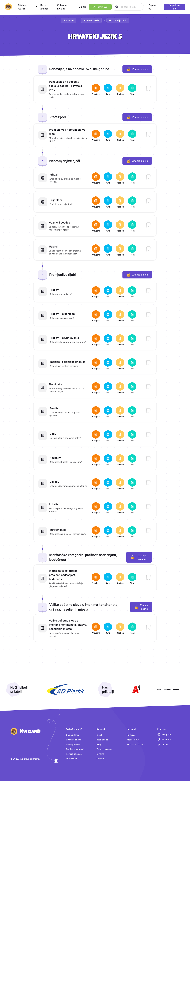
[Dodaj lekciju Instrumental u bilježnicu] (148, 531)
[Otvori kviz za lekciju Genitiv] (108, 411)
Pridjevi (55, 289)
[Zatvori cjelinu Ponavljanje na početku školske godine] (42, 69)
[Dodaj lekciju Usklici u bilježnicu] (148, 249)
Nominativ (55, 384)
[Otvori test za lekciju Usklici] (132, 250)
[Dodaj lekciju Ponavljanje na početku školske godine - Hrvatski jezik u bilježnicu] (148, 89)
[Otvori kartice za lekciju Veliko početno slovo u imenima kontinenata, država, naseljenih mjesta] (120, 628)
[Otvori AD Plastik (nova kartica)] (65, 689)
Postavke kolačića (136, 744)
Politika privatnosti (75, 749)
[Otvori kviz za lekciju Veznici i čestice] (108, 226)
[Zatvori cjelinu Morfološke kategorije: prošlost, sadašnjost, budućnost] (42, 557)
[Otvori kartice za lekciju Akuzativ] (120, 459)
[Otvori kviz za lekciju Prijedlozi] (108, 202)
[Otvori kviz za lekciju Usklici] (108, 250)
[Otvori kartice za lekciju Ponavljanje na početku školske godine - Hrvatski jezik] (120, 89)
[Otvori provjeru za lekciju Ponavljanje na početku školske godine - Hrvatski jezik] (96, 89)
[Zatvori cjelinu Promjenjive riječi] (42, 274)
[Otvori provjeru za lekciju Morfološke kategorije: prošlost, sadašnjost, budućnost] (96, 578)
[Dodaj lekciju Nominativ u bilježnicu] (148, 387)
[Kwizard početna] (8, 6)
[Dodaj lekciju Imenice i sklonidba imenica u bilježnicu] (148, 363)
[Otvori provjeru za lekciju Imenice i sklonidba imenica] (96, 363)
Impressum (71, 758)
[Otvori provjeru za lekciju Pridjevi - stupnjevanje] (96, 339)
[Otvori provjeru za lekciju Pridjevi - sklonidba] (96, 315)
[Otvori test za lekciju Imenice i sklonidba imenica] (132, 363)
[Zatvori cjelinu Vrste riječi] (42, 117)
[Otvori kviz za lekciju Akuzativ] (108, 459)
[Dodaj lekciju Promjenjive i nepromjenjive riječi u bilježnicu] (148, 134)
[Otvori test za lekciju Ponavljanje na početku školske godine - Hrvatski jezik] (132, 89)
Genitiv (54, 408)
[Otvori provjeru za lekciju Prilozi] (96, 178)
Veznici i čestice (59, 222)
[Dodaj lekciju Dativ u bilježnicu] (148, 435)
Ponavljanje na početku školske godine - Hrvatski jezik (65, 86)
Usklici (53, 246)
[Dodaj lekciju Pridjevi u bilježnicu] (148, 291)
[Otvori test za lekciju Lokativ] (132, 507)
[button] (28, 6)
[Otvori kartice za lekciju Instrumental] (120, 531)
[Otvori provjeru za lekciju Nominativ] (96, 387)
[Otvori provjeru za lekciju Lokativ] (96, 507)
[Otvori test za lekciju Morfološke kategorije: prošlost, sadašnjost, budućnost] (132, 578)
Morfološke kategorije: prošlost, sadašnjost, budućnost (63, 575)
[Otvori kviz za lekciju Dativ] (108, 435)
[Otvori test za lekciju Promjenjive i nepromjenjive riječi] (132, 135)
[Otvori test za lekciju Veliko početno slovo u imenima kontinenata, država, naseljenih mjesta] (132, 628)
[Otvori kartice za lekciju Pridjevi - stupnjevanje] (120, 339)
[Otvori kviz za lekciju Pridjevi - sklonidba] (108, 315)
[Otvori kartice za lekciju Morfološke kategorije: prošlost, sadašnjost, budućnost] (120, 578)
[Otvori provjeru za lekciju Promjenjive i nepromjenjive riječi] (96, 135)
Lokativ (54, 504)
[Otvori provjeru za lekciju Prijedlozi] (96, 202)
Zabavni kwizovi (104, 749)
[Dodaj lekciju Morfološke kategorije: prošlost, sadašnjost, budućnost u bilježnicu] (148, 578)
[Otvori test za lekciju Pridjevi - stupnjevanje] (132, 339)
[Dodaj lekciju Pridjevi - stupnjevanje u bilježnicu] (148, 339)
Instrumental (58, 529)
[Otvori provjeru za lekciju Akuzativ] (96, 459)
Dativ (53, 433)
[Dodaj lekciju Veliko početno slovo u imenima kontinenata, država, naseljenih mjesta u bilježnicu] (148, 627)
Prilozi (53, 174)
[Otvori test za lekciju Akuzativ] (132, 459)
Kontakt (100, 758)
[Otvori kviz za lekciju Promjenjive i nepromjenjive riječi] (108, 135)
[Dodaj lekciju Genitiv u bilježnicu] (148, 411)
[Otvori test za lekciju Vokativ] (132, 483)
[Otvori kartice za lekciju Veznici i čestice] (120, 226)
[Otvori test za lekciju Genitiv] (132, 411)
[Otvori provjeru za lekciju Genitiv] (96, 411)
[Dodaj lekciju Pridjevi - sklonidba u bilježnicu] (148, 315)
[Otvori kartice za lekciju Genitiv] (120, 411)
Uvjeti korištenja (73, 739)
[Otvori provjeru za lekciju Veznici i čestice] (96, 226)
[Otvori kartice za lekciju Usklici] (120, 250)
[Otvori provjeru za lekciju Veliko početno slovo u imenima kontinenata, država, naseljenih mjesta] (96, 628)
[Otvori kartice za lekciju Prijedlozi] (120, 202)
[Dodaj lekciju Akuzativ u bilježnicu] (148, 459)
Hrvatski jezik (91, 20)
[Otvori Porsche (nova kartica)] (168, 689)
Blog (98, 744)
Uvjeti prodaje (73, 744)
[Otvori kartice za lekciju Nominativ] (120, 387)
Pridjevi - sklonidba (62, 313)
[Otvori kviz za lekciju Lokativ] (108, 507)
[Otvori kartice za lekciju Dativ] (120, 435)
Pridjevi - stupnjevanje (64, 337)
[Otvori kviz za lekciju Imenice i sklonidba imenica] (108, 363)
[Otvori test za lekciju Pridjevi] (132, 291)
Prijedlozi (56, 200)
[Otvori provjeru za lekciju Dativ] (96, 435)
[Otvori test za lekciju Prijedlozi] (132, 202)
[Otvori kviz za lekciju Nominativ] (108, 387)
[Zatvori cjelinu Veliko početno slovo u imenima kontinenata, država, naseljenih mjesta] (42, 607)
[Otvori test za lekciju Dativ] (132, 435)
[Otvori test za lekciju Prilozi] (132, 178)
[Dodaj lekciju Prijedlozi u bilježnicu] (148, 201)
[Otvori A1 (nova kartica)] (136, 689)
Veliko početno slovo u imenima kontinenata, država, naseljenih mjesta (68, 624)
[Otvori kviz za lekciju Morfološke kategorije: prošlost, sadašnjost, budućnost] (108, 578)
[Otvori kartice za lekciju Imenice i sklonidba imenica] (120, 363)
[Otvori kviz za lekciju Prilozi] (108, 178)
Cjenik (99, 735)
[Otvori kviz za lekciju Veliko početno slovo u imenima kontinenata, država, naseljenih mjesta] (108, 628)
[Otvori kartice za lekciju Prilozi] (120, 178)
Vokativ (54, 481)
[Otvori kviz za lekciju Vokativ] (108, 483)
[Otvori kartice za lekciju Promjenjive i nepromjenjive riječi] (120, 135)
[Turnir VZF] (100, 7)
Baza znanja (102, 739)
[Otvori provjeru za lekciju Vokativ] (96, 483)
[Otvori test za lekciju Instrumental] (132, 531)
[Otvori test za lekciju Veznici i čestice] (132, 226)
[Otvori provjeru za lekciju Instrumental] (96, 531)
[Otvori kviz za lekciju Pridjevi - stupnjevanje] (108, 339)
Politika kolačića (74, 754)
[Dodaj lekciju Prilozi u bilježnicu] (148, 177)
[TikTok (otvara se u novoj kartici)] (162, 744)
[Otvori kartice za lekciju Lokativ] (120, 507)
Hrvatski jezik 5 (117, 20)
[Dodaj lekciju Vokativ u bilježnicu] (148, 483)
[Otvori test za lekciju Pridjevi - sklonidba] (132, 315)
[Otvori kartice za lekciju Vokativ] (120, 483)
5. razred (69, 20)
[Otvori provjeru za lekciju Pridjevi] (96, 291)
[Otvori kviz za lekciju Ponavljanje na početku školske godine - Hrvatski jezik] (108, 89)
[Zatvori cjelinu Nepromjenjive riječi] (42, 160)
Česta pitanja (72, 735)
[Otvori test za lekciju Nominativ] (132, 387)
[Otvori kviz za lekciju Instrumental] (108, 531)
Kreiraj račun (133, 739)
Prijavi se (131, 735)
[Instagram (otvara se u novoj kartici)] (164, 734)
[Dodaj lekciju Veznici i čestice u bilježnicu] (148, 225)
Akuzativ (55, 457)
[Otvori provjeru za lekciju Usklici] (96, 250)
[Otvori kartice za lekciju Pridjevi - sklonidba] (120, 315)
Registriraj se (174, 7)
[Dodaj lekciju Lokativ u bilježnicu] (148, 507)
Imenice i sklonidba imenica (67, 361)
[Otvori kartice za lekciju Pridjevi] (120, 291)
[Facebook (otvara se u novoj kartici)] (164, 739)
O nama (100, 754)
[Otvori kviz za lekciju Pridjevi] (108, 291)
